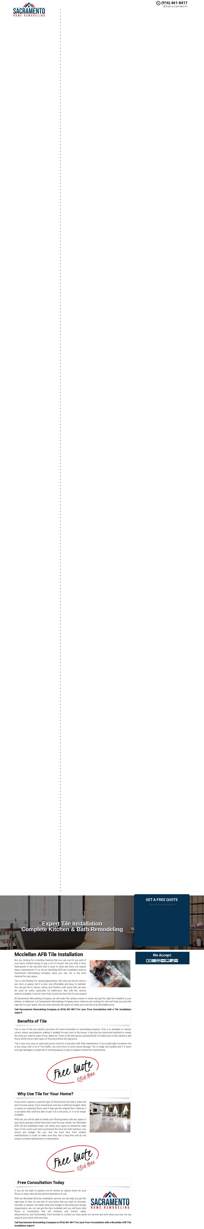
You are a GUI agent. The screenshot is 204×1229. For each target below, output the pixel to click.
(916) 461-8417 (171, 3)
